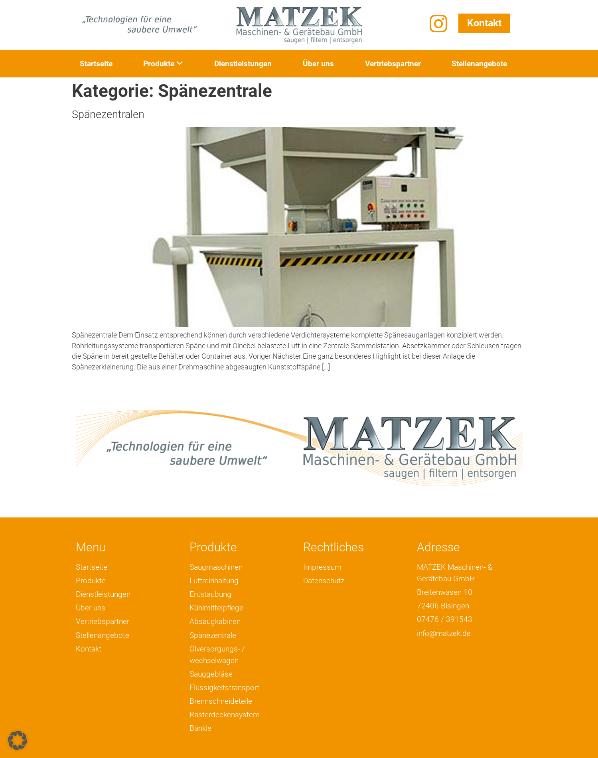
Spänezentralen (108, 114)
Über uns (318, 63)
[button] (17, 740)
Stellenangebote (479, 63)
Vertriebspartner (393, 63)
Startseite (96, 63)
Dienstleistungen (243, 63)
